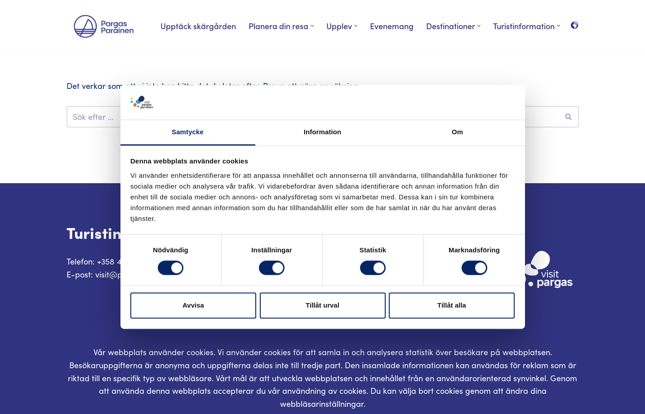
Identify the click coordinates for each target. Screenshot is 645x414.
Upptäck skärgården (198, 25)
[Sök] (569, 117)
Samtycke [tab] (188, 132)
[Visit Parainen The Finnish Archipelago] (104, 26)
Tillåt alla (451, 305)
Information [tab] (323, 132)
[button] (312, 25)
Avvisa (193, 305)
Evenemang (392, 25)
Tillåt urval (322, 305)
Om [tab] (457, 132)
